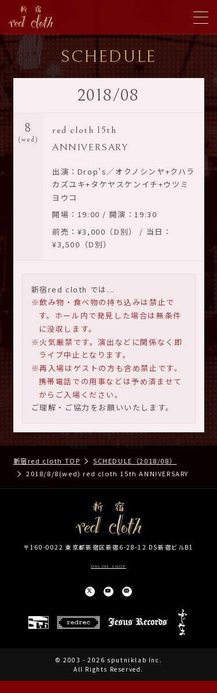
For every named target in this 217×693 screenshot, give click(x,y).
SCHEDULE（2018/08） (134, 460)
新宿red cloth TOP (46, 460)
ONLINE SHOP (108, 565)
